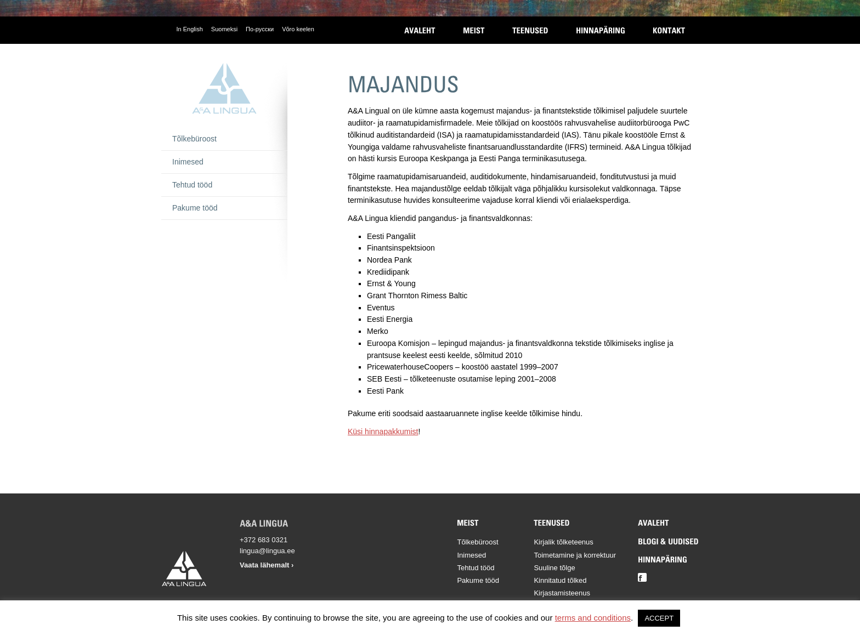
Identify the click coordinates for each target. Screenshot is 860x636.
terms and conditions (593, 617)
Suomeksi (224, 29)
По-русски (260, 29)
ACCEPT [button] (659, 618)
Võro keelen (298, 29)
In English (190, 29)
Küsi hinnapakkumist (383, 431)
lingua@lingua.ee (267, 551)
